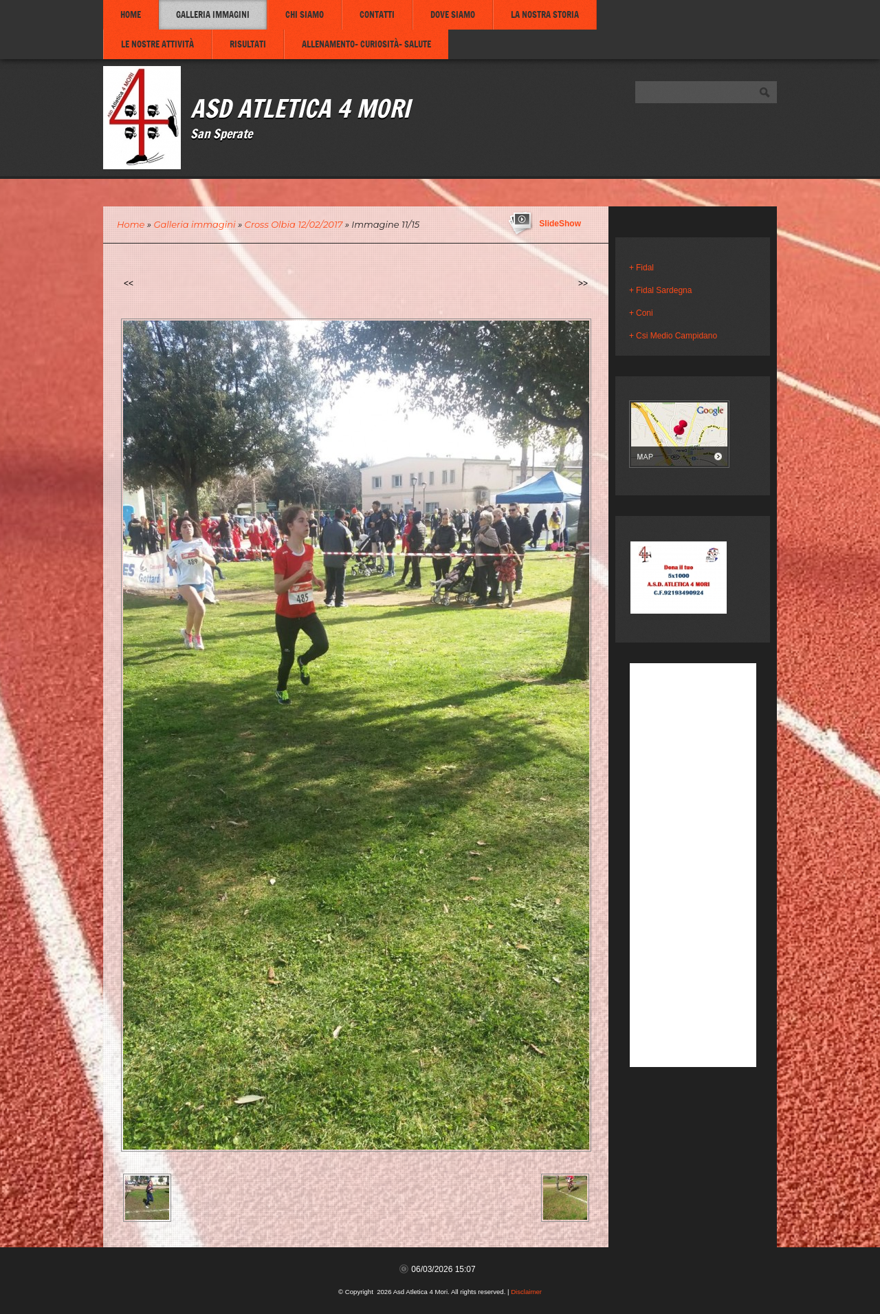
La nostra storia (545, 14)
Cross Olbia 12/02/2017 (294, 224)
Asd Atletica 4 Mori (300, 108)
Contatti (377, 14)
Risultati (248, 44)
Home (130, 14)
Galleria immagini (213, 14)
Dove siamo (452, 14)
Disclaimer (526, 1291)
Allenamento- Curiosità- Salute (366, 44)
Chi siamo (304, 14)
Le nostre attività (157, 44)
